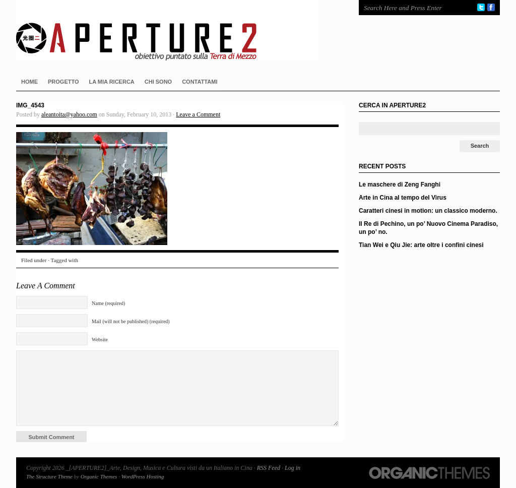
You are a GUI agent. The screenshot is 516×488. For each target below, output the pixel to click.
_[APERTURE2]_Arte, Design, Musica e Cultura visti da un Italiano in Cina (177, 30)
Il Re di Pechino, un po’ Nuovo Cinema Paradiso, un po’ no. (428, 227)
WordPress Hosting (142, 476)
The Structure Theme (49, 476)
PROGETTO (63, 82)
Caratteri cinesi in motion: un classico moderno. (428, 210)
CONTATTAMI (199, 82)
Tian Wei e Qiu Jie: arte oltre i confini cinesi (421, 245)
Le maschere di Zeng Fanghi (399, 184)
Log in (292, 467)
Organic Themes (99, 476)
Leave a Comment (198, 114)
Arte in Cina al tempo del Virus (402, 197)
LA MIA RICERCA (112, 82)
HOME (29, 82)
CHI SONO (158, 82)
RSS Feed (268, 467)
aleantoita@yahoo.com (69, 114)
